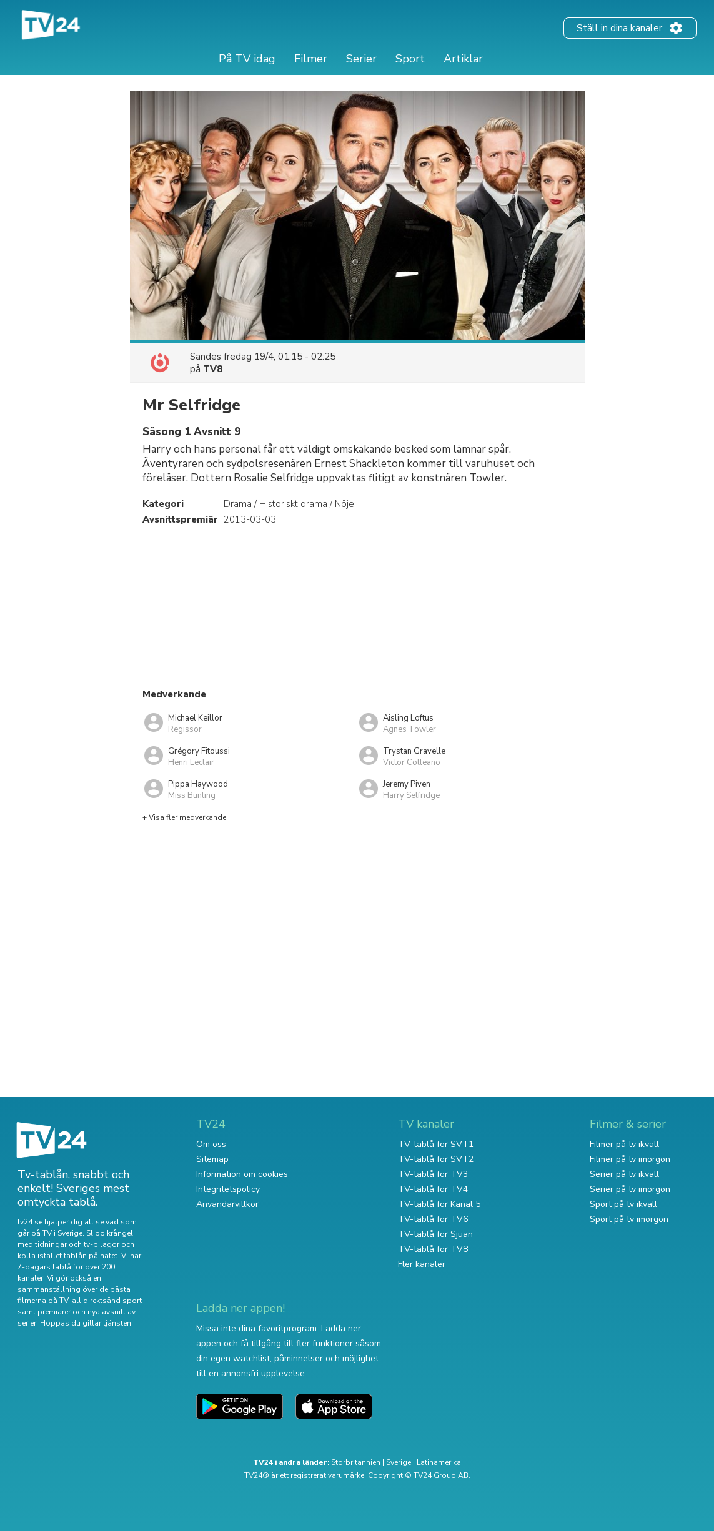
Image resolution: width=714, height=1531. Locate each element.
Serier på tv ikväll (624, 1174)
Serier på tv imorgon (630, 1189)
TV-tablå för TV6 (433, 1219)
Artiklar (463, 58)
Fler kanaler (421, 1264)
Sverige (398, 1462)
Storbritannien (355, 1462)
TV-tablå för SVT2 (436, 1159)
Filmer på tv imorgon (630, 1159)
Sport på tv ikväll (623, 1204)
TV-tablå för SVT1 (436, 1144)
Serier (361, 58)
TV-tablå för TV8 (433, 1249)
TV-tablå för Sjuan (435, 1234)
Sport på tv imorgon (629, 1219)
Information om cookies (242, 1174)
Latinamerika (439, 1462)
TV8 (212, 369)
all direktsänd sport (107, 1301)
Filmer (310, 58)
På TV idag (247, 58)
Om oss (211, 1144)
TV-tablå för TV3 (433, 1174)
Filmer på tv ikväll (624, 1144)
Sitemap (212, 1159)
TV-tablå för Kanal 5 (439, 1204)
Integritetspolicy (228, 1189)
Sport (410, 58)
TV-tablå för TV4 (433, 1189)
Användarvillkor (227, 1204)
